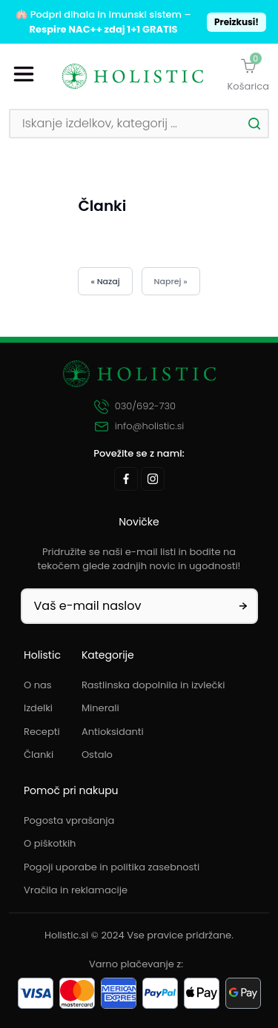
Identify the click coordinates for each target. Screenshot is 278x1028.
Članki (38, 755)
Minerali (100, 708)
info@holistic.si (139, 426)
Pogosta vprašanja (69, 820)
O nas (38, 685)
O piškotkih (50, 843)
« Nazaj (104, 281)
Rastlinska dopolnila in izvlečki (153, 685)
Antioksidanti (113, 732)
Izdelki (38, 708)
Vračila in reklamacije (76, 890)
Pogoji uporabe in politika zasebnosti (111, 867)
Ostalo (97, 755)
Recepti (42, 732)
